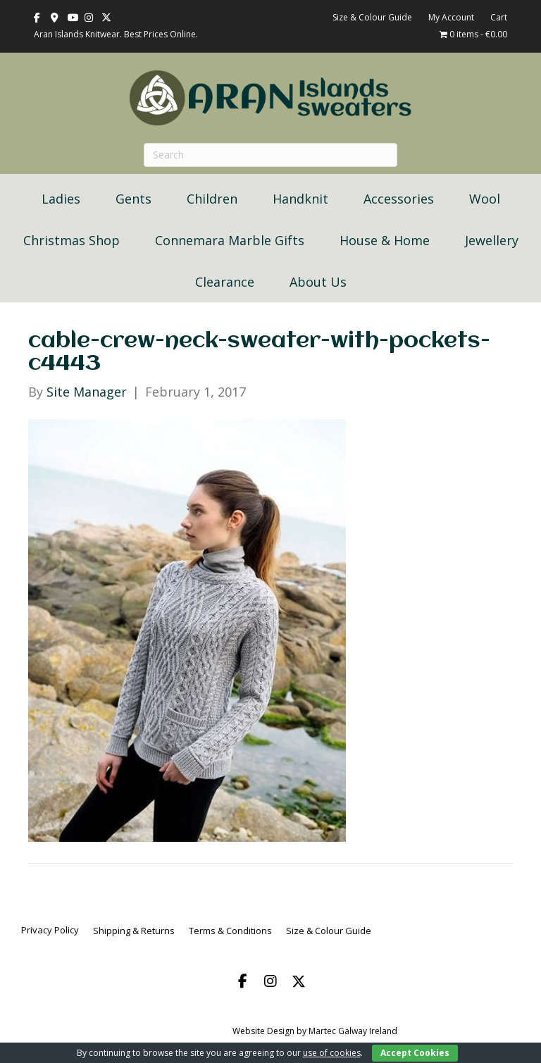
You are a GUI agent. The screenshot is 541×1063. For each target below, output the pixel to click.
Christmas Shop (71, 240)
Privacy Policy (50, 930)
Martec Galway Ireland (353, 1031)
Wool (484, 198)
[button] (242, 981)
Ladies (61, 198)
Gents (133, 198)
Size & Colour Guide (372, 17)
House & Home (385, 240)
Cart (498, 17)
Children (212, 198)
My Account (451, 17)
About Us (318, 281)
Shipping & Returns (134, 930)
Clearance (224, 281)
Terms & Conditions (230, 930)
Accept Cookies (414, 1053)
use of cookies (332, 1053)
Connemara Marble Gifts (229, 240)
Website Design (263, 1031)
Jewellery (491, 240)
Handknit (300, 198)
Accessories (398, 198)
